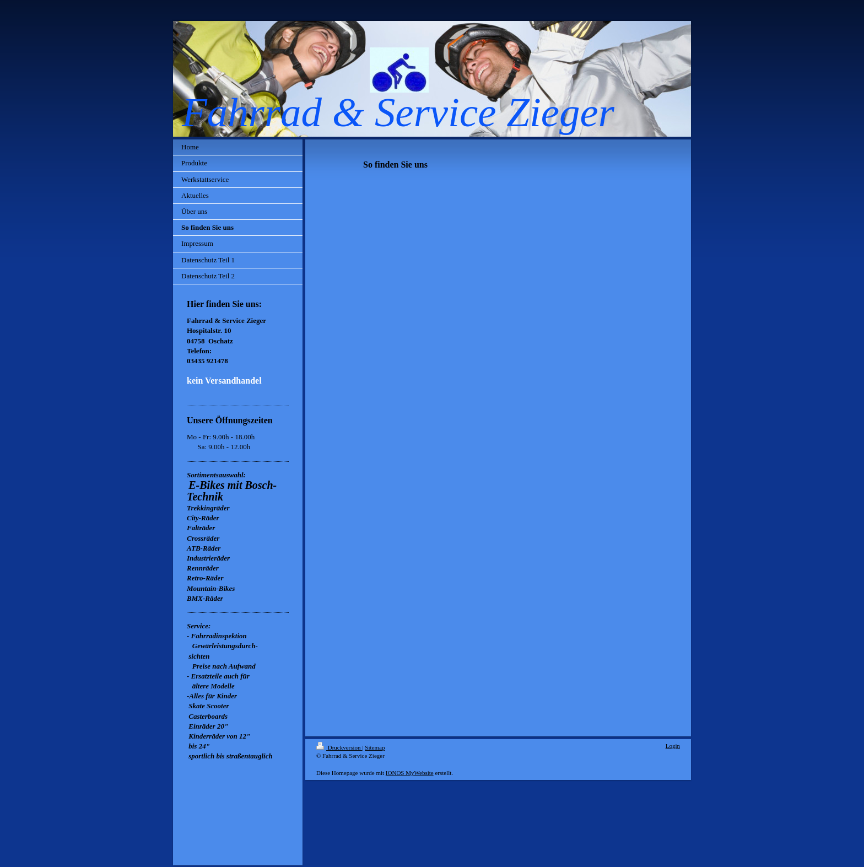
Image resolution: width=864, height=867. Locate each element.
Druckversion (339, 747)
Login (673, 745)
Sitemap (375, 747)
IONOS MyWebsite (410, 772)
